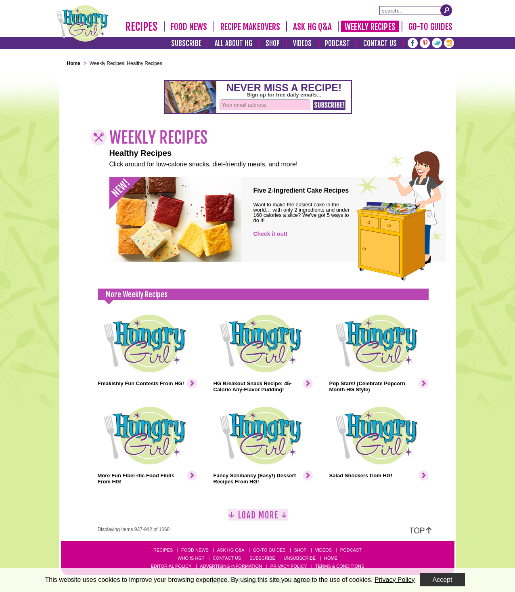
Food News (189, 26)
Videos (302, 43)
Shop (273, 43)
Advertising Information (231, 566)
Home (330, 558)
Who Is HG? (191, 558)
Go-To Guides (430, 26)
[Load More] (258, 518)
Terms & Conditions (339, 566)
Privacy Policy (288, 566)
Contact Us (380, 43)
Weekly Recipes (370, 26)
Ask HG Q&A (312, 26)
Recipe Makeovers (250, 26)
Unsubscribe (300, 558)
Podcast (337, 43)
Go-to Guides (269, 550)
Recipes (141, 27)
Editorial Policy (171, 566)
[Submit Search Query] (446, 10)
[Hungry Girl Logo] (82, 23)
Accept (442, 579)
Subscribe (186, 43)
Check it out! (270, 234)
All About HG (233, 43)
